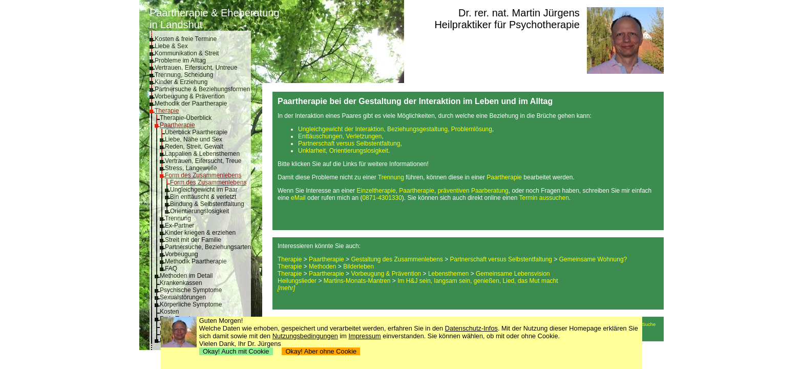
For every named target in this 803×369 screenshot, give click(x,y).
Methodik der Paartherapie (191, 103)
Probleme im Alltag (180, 60)
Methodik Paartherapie (196, 261)
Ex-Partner (179, 225)
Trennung (178, 218)
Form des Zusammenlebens (203, 175)
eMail (298, 197)
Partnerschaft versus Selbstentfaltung (349, 143)
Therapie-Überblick (186, 117)
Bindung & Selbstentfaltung (207, 204)
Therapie (167, 110)
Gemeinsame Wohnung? (593, 259)
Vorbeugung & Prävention (190, 96)
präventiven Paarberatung (473, 190)
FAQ (171, 268)
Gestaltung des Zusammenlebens (396, 259)
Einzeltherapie (376, 190)
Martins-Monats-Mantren (357, 280)
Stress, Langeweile (191, 168)
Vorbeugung (181, 254)
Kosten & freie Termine (186, 39)
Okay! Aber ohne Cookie (321, 351)
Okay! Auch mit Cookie (236, 351)
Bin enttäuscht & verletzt (203, 196)
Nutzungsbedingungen (305, 336)
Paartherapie (177, 125)
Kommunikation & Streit (187, 53)
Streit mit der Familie (193, 239)
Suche (649, 324)
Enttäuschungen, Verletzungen (340, 136)
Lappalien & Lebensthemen (202, 153)
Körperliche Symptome (191, 304)
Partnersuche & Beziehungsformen (202, 89)
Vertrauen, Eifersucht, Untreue (196, 67)
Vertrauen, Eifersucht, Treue (203, 161)
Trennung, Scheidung (184, 74)
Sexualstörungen (183, 297)
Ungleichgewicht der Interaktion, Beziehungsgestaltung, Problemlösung (395, 129)
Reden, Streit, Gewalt (194, 146)
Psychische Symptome (191, 290)
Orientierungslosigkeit (199, 211)
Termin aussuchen (543, 197)
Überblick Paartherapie (196, 132)
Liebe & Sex (171, 46)
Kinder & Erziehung (181, 82)
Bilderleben (358, 266)
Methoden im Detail (186, 275)
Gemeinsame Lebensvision (513, 273)
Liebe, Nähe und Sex (193, 139)
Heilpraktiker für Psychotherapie (506, 24)
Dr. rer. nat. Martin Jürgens (519, 12)
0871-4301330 (382, 197)
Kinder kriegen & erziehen (200, 232)
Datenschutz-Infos (471, 328)
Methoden (322, 266)
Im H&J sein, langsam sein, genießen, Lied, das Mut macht (477, 280)
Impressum (365, 336)
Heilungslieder (297, 280)
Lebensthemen (448, 273)
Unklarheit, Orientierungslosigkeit (343, 150)
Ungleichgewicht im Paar (204, 189)
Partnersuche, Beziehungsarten (208, 247)
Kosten (169, 311)
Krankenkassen (181, 282)
